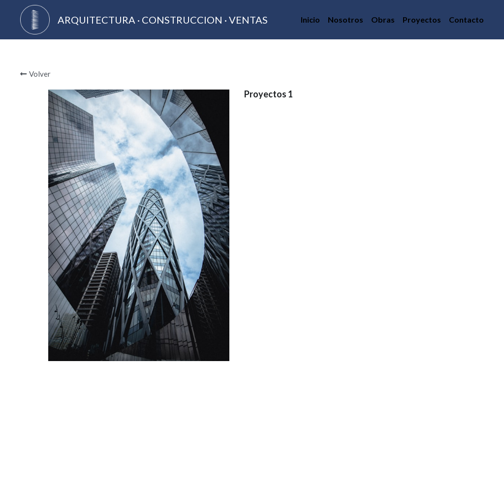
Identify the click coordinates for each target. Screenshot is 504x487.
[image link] (35, 19)
